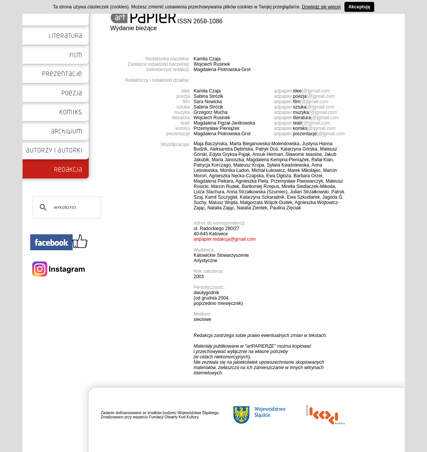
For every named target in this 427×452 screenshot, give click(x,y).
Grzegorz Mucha (211, 112)
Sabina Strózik (208, 96)
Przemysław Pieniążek (217, 128)
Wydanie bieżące (133, 28)
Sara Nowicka (208, 101)
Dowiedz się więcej (321, 7)
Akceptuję (359, 7)
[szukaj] (65, 207)
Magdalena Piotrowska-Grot (222, 69)
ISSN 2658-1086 (166, 21)
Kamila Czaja (207, 59)
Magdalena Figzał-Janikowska (224, 123)
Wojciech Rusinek (212, 64)
